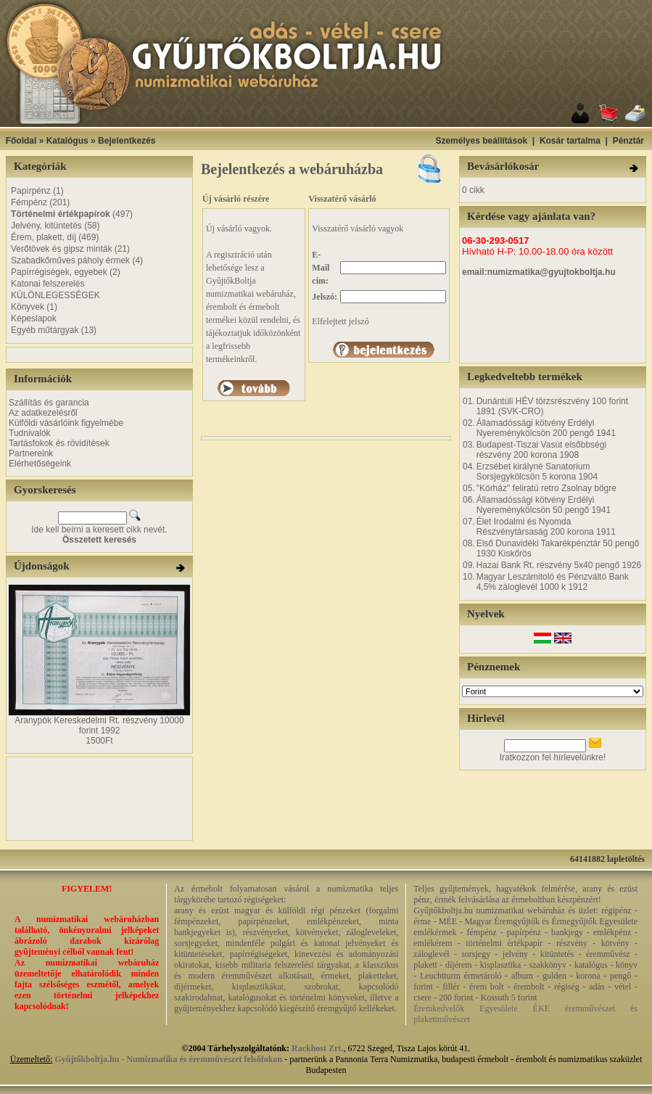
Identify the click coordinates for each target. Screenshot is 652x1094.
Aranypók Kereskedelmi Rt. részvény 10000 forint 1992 (99, 725)
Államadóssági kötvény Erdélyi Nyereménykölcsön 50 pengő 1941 (543, 505)
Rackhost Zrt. (317, 1048)
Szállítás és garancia (49, 403)
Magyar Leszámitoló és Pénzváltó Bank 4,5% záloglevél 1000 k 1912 (552, 582)
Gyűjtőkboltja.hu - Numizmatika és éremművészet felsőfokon (168, 1059)
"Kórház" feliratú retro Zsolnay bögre (546, 488)
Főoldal (21, 141)
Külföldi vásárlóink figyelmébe (66, 423)
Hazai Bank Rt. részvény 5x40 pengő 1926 (558, 565)
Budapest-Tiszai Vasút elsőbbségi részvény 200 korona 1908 (541, 450)
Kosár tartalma (570, 141)
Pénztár (628, 141)
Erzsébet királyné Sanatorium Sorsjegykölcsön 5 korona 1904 (537, 471)
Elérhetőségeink (40, 463)
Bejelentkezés (126, 141)
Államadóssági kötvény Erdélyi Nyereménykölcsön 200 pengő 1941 (546, 428)
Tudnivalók (30, 433)
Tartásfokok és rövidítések (59, 443)
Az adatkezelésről (43, 413)
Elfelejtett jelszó (340, 321)
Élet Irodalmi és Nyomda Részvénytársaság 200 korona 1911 (546, 527)
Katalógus (67, 141)
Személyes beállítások (481, 141)
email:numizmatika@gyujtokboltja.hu (539, 272)
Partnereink (31, 453)
